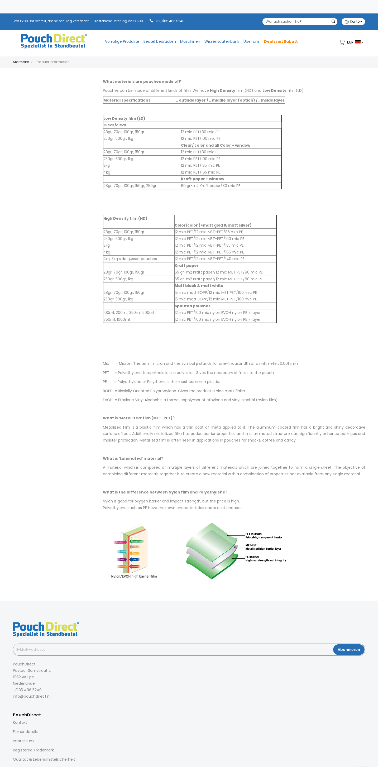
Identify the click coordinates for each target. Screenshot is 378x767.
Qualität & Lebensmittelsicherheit (44, 759)
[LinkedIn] (29, 708)
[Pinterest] (36, 708)
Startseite (21, 61)
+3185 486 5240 (27, 690)
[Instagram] (21, 708)
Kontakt (20, 722)
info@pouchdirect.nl (31, 696)
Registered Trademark (33, 750)
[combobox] (299, 21)
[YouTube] (43, 708)
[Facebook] (14, 708)
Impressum (23, 741)
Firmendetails (25, 731)
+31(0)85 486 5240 (169, 21)
